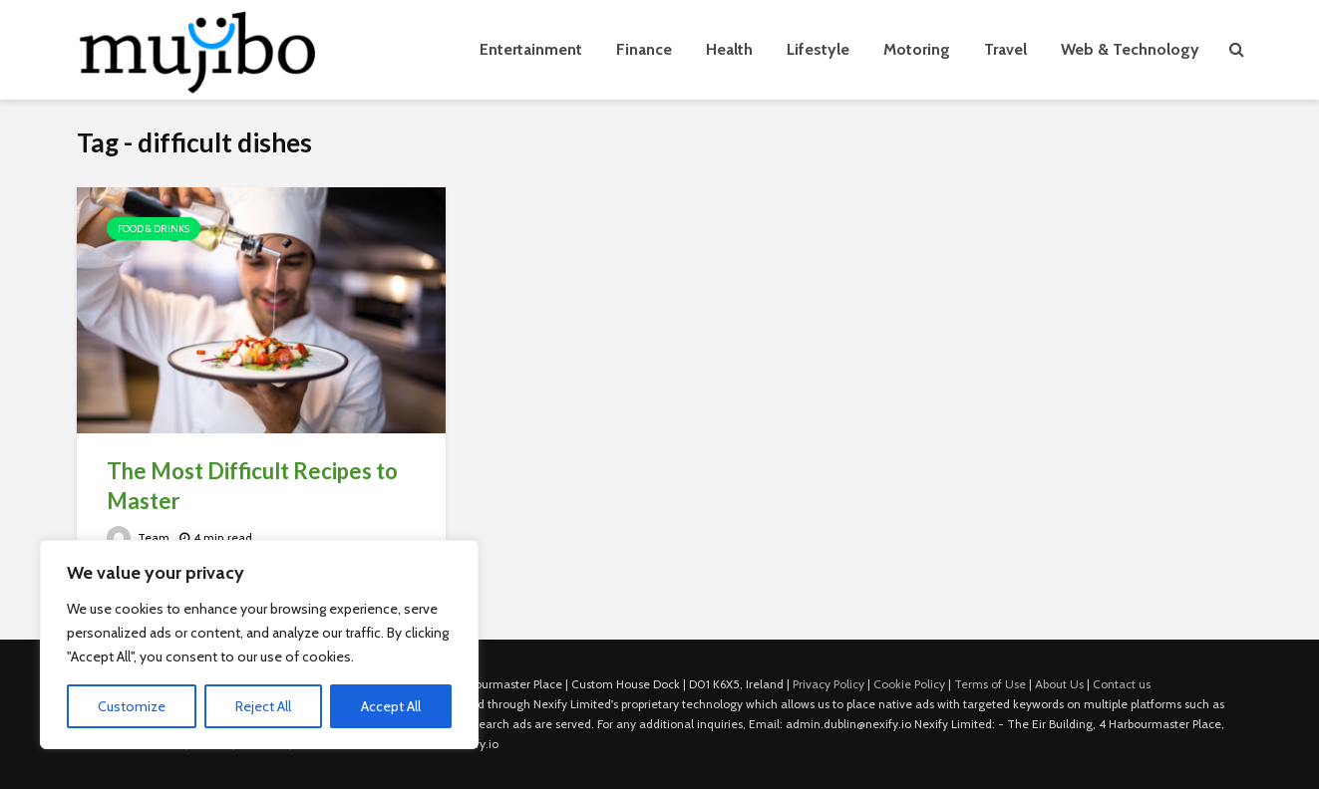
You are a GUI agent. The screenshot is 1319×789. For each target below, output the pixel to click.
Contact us (1122, 683)
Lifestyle (818, 49)
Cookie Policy (909, 683)
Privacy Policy (828, 683)
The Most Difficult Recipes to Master (252, 485)
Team (138, 537)
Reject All (263, 706)
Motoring (916, 49)
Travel (1005, 49)
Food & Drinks (153, 228)
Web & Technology (1130, 49)
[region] (259, 644)
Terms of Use (990, 683)
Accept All (391, 706)
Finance (644, 49)
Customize (131, 706)
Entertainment (531, 49)
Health (729, 49)
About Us (1059, 683)
